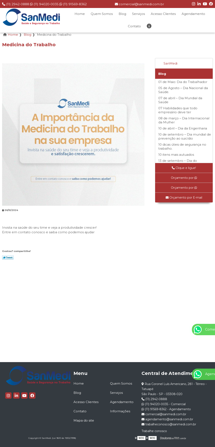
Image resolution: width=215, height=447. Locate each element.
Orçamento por (184, 178)
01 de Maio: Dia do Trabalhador (182, 82)
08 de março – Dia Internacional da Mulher (183, 120)
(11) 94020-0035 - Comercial (164, 404)
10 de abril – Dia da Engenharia (182, 128)
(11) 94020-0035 (44, 4)
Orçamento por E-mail (184, 197)
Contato (134, 26)
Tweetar (8, 257)
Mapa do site (83, 420)
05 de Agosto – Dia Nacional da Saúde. (183, 90)
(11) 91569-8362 (73, 4)
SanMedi (170, 63)
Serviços (138, 14)
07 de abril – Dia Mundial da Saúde (180, 100)
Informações (120, 411)
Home (80, 14)
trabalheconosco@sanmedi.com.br (169, 424)
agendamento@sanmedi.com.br (167, 419)
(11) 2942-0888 (16, 4)
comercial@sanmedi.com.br (139, 4)
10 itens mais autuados (176, 155)
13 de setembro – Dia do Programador (177, 163)
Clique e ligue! (184, 168)
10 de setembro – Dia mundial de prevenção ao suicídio (184, 136)
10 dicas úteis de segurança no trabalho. (182, 146)
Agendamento (193, 14)
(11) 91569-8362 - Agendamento (166, 409)
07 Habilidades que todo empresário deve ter (177, 110)
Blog (122, 14)
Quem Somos (102, 14)
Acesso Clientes (163, 14)
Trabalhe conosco (154, 431)
